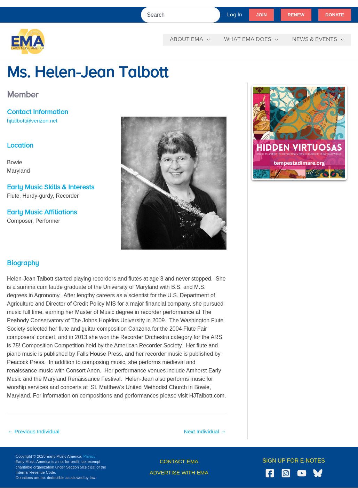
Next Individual (204, 432)
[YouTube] (302, 473)
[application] (211, 40)
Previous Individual (35, 432)
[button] (261, 15)
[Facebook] (270, 473)
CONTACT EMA (179, 462)
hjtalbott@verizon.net (33, 121)
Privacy (89, 457)
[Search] (215, 14)
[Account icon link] (234, 14)
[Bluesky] (318, 473)
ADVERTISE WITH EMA (179, 473)
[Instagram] (286, 473)
